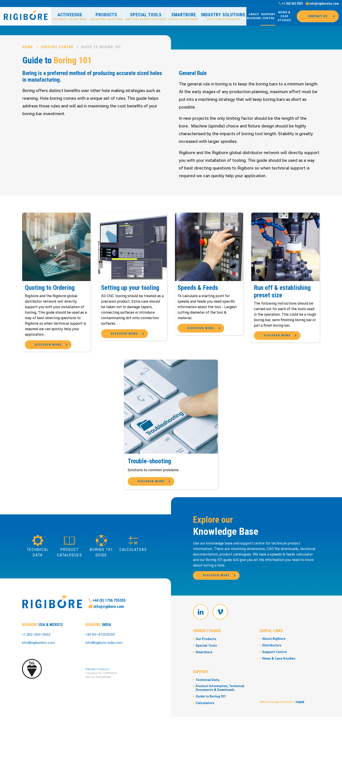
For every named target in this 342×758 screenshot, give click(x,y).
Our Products (206, 683)
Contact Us (317, 16)
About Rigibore (254, 16)
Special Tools (145, 16)
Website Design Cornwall (276, 727)
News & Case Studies (284, 16)
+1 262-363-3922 (37, 660)
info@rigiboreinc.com (322, 3)
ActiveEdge (69, 16)
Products (106, 16)
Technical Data (208, 724)
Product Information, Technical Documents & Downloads (221, 732)
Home (27, 47)
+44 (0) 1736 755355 (107, 645)
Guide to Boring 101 (211, 741)
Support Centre (268, 16)
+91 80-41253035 (100, 660)
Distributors (272, 690)
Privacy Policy (97, 694)
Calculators (205, 747)
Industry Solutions (223, 16)
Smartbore (184, 16)
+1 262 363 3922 (291, 3)
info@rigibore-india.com (105, 668)
